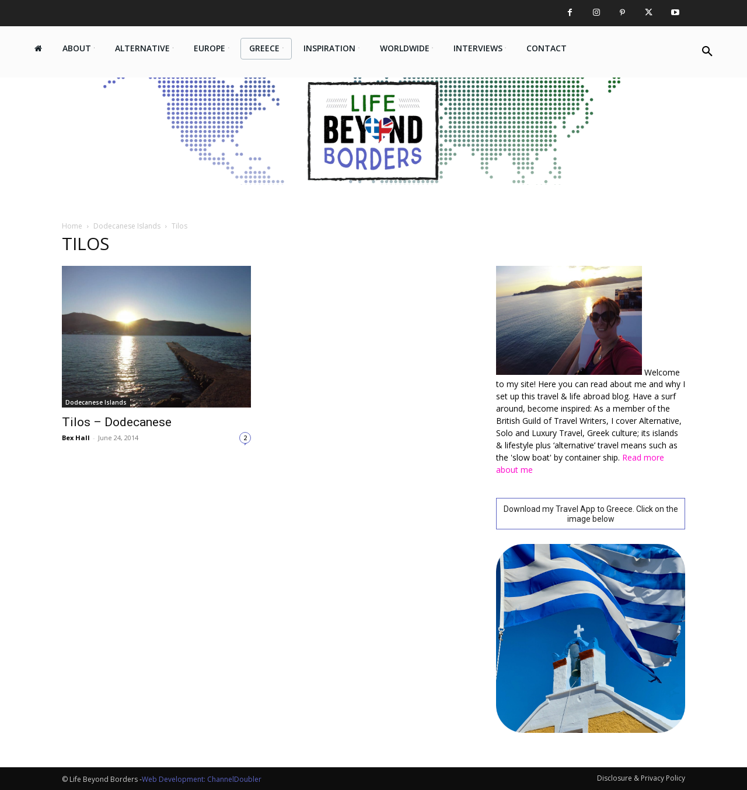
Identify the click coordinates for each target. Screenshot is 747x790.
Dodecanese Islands (126, 226)
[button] (707, 52)
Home (72, 226)
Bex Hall (76, 437)
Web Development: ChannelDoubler (201, 779)
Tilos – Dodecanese (117, 422)
